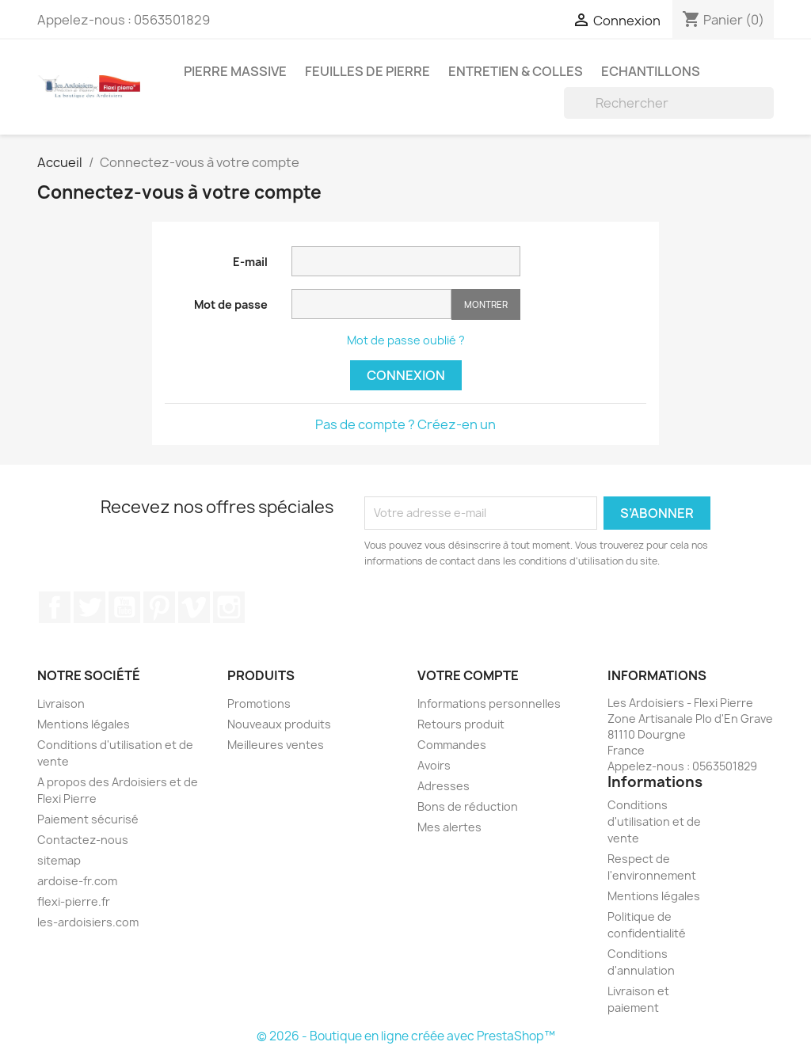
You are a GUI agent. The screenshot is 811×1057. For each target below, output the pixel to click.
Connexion (406, 375)
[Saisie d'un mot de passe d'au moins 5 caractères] (371, 304)
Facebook (54, 607)
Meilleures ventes (275, 744)
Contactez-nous (82, 839)
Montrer (486, 304)
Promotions (259, 703)
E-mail (250, 261)
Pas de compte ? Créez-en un (405, 424)
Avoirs (434, 765)
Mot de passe (231, 304)
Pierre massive (235, 71)
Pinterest (159, 607)
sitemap (59, 860)
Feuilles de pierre (367, 71)
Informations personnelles (489, 703)
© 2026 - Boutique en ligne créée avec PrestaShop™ (406, 1036)
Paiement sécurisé (88, 819)
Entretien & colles (515, 71)
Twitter (89, 607)
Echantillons (650, 71)
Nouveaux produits (279, 724)
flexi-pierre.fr (73, 901)
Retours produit (460, 724)
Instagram (229, 607)
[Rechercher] (669, 103)
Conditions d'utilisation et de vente (654, 821)
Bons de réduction (467, 806)
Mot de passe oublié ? (406, 340)
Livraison (61, 703)
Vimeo (194, 607)
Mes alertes (449, 827)
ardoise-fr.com (77, 880)
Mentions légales (83, 724)
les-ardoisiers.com (88, 922)
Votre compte (468, 675)
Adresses (443, 785)
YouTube (124, 607)
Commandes (451, 744)
